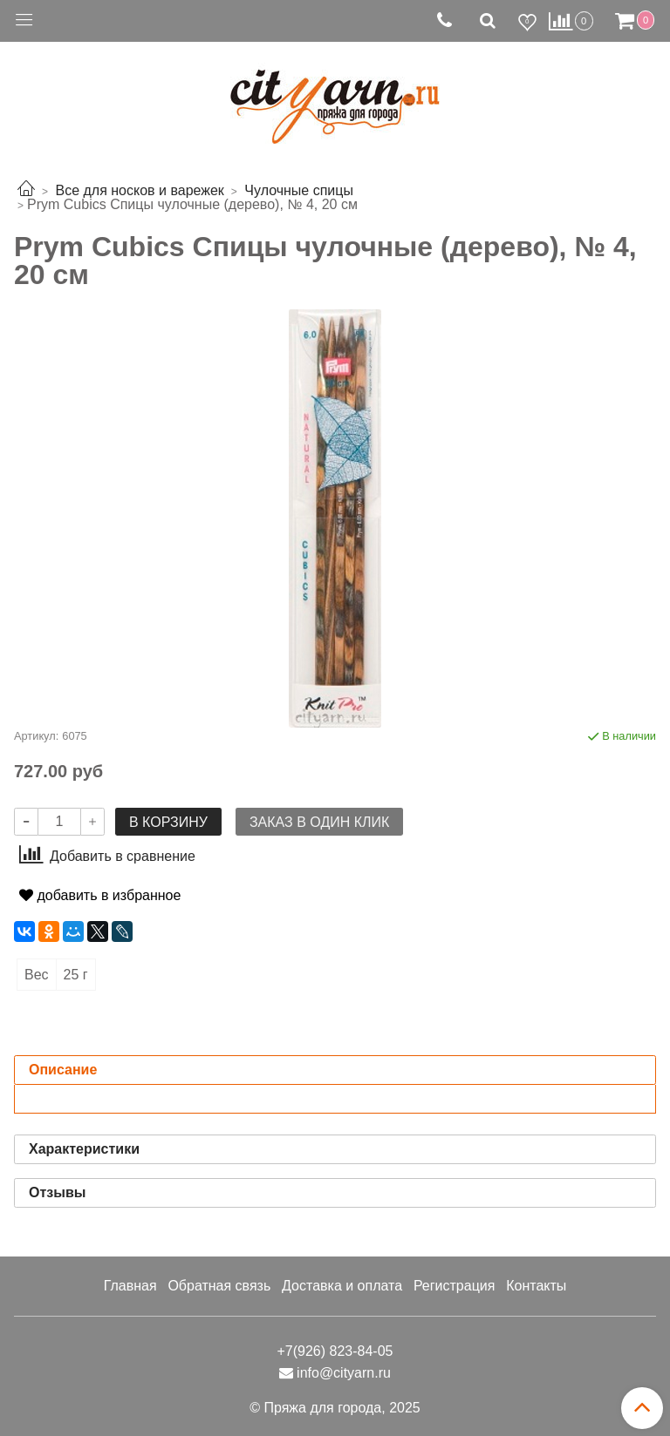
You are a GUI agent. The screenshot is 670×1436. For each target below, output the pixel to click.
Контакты (536, 1285)
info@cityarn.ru (344, 1372)
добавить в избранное (100, 895)
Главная (130, 1285)
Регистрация (455, 1285)
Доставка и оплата (342, 1285)
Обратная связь (219, 1285)
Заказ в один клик (319, 822)
